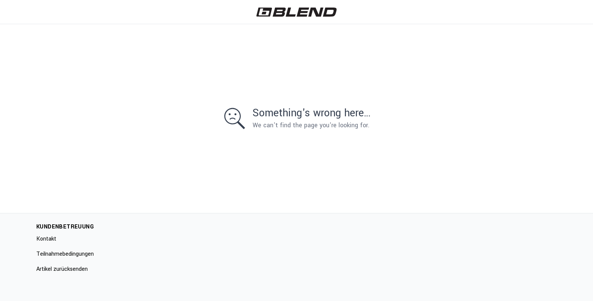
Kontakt (46, 239)
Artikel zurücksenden (62, 269)
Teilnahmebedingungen (65, 254)
